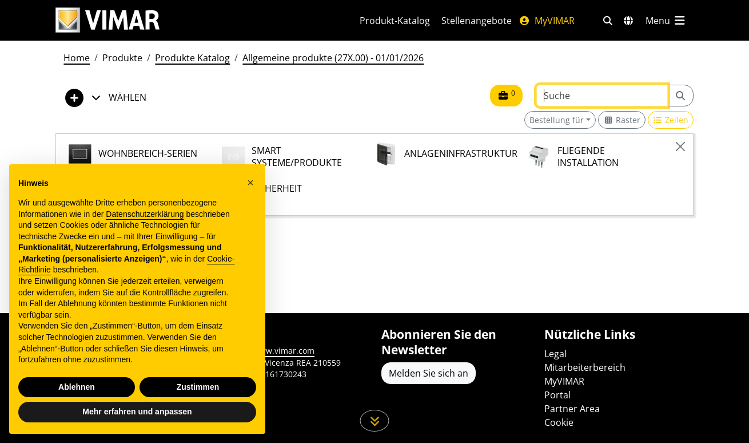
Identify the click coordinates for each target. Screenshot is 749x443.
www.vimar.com (283, 350)
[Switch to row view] (671, 120)
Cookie (558, 422)
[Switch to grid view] (622, 120)
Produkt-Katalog (395, 20)
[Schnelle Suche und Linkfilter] (607, 20)
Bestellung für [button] (556, 119)
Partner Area (572, 408)
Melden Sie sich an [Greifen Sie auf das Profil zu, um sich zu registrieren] (428, 373)
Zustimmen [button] (198, 386)
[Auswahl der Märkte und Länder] (628, 20)
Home (76, 58)
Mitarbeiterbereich (585, 367)
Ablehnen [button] (76, 386)
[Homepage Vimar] (107, 20)
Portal (557, 395)
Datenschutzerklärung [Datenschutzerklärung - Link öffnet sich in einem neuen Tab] (145, 214)
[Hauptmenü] (666, 20)
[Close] (680, 146)
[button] (250, 182)
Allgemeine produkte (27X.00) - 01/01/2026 (333, 58)
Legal (555, 353)
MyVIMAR (547, 20)
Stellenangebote (476, 20)
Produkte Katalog (192, 58)
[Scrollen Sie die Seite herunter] (374, 421)
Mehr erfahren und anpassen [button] (137, 411)
